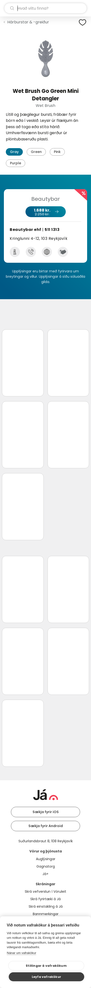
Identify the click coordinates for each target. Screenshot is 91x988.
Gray (14, 151)
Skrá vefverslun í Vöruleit (45, 891)
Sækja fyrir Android (45, 825)
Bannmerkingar (45, 914)
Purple (15, 163)
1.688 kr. (45, 212)
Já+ (45, 873)
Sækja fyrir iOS (46, 811)
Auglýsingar (45, 859)
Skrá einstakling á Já (46, 906)
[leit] (45, 8)
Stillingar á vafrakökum (46, 966)
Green (36, 151)
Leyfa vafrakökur (46, 977)
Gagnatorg (45, 866)
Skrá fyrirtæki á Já (45, 899)
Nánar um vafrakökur (21, 953)
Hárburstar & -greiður (28, 22)
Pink (57, 151)
